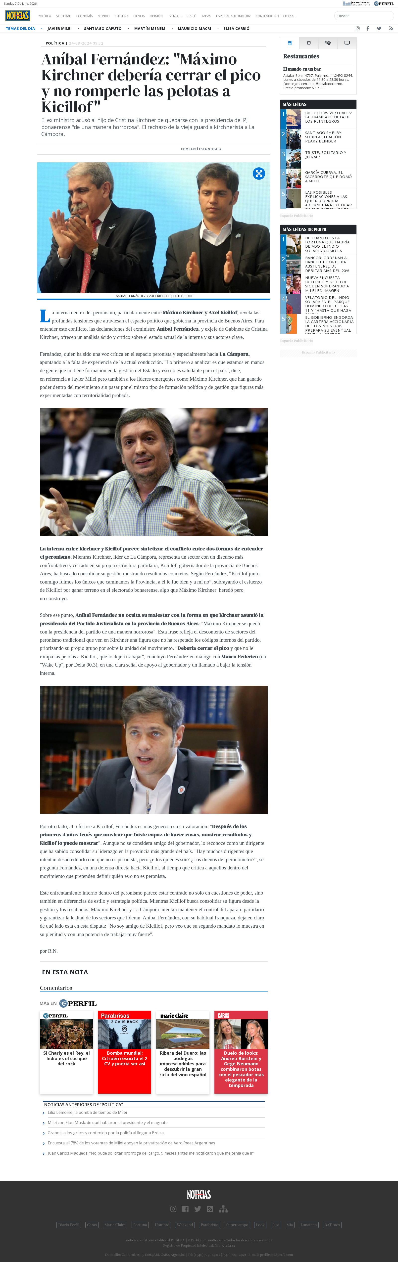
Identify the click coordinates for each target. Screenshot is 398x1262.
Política (46, 15)
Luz (275, 1225)
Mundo (115, 15)
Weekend (185, 1225)
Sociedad (69, 15)
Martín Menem (150, 28)
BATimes (332, 1225)
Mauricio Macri (195, 28)
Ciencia (156, 15)
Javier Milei (60, 28)
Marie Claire (115, 1225)
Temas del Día (21, 28)
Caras (92, 1225)
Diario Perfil (68, 1225)
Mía (290, 1225)
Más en (68, 1003)
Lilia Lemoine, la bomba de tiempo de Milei (87, 1112)
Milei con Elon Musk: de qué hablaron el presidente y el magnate (108, 1122)
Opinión (176, 15)
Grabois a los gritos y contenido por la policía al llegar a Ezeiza (106, 1132)
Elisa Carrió (236, 28)
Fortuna (140, 1225)
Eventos (198, 15)
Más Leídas (294, 104)
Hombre (162, 1225)
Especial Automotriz (266, 15)
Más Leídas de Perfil (305, 229)
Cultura (135, 15)
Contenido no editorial (318, 15)
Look (260, 1225)
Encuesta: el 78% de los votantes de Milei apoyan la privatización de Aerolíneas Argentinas (131, 1143)
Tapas (234, 15)
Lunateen (308, 1225)
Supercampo (237, 1225)
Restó (218, 15)
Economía (93, 15)
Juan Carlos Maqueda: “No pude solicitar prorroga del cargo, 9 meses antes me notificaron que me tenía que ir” (151, 1153)
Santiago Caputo (103, 28)
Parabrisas (209, 1225)
